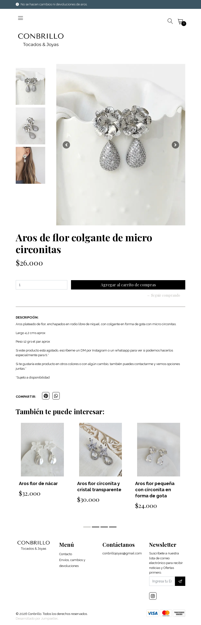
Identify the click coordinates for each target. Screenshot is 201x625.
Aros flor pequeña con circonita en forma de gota (154, 489)
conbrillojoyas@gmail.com (122, 553)
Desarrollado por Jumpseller (36, 618)
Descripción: (27, 317)
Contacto (65, 554)
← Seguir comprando (163, 295)
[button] (66, 144)
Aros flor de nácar (38, 483)
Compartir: (26, 396)
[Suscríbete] (180, 581)
